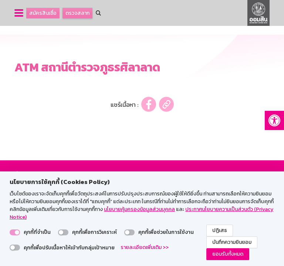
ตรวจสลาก (77, 13)
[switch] (15, 232)
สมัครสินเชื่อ (43, 13)
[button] (274, 120)
